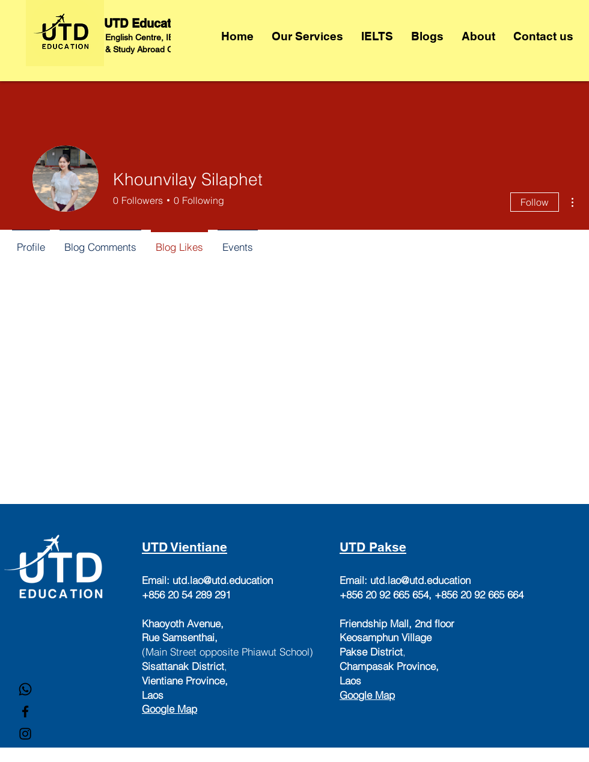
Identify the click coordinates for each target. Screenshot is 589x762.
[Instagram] (25, 734)
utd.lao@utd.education (222, 580)
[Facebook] (25, 711)
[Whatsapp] (25, 689)
